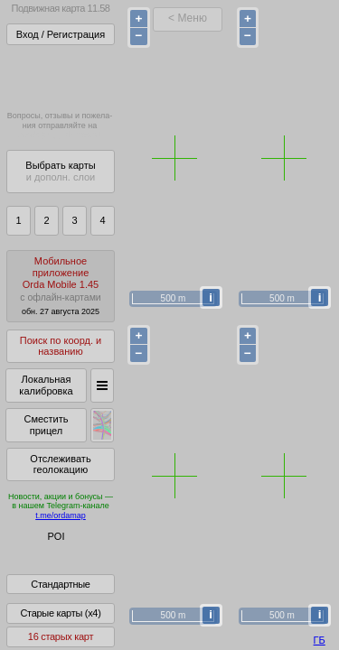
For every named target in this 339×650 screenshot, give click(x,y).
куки (216, 600)
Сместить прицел (46, 424)
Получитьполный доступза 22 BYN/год (59, 76)
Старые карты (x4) (60, 625)
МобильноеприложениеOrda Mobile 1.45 (61, 285)
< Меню (187, 18)
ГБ (319, 640)
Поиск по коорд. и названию (60, 346)
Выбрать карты (60, 171)
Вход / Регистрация (60, 34)
